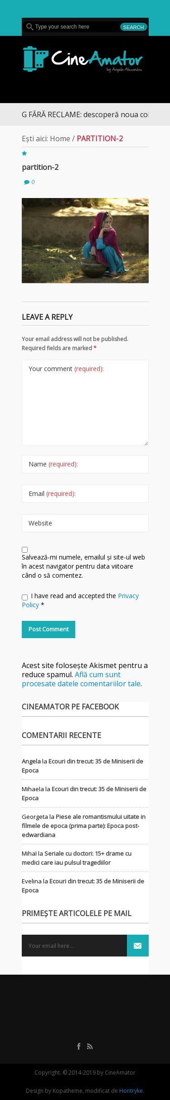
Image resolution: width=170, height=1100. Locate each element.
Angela (31, 761)
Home (60, 139)
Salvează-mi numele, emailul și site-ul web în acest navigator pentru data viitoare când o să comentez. (83, 566)
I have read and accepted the (80, 600)
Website (40, 523)
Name (53, 464)
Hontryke (131, 1091)
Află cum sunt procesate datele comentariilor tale (81, 679)
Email (52, 493)
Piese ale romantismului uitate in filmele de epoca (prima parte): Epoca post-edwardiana (84, 826)
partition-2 (40, 167)
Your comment (66, 368)
